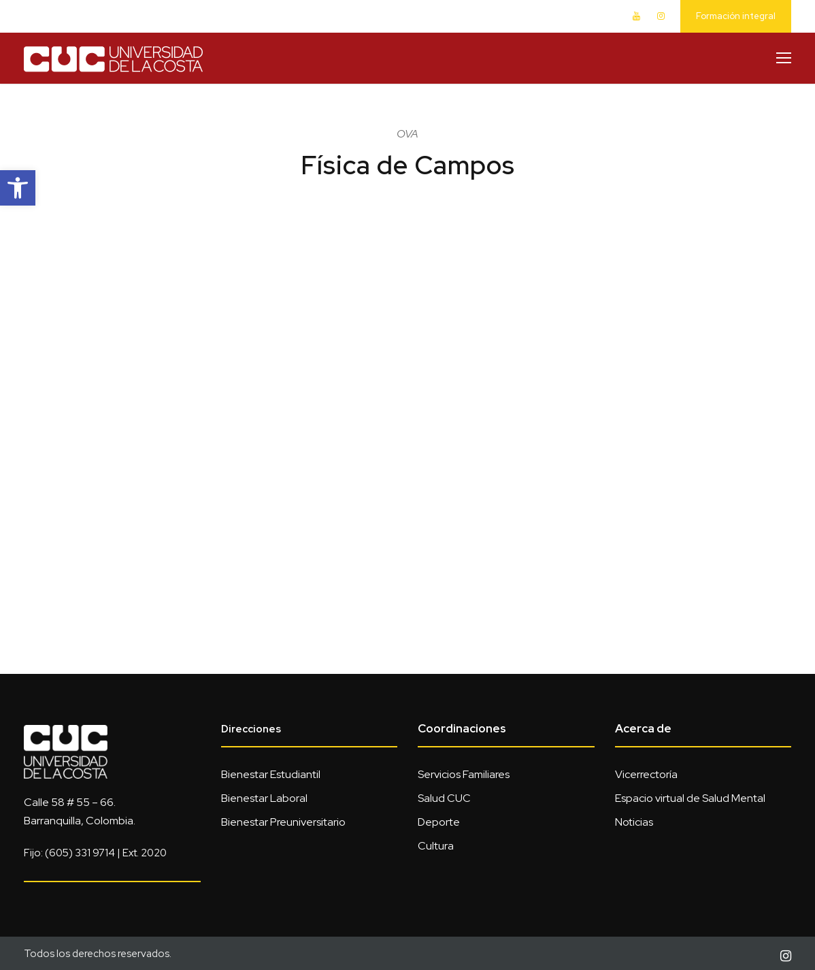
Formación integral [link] (736, 16)
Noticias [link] (634, 822)
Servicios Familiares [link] (464, 774)
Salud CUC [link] (444, 798)
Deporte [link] (439, 822)
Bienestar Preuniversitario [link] (283, 822)
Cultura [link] (436, 846)
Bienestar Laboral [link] (264, 798)
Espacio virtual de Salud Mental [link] (690, 798)
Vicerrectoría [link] (646, 774)
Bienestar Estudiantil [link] (270, 774)
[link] (17, 188)
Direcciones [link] (251, 729)
